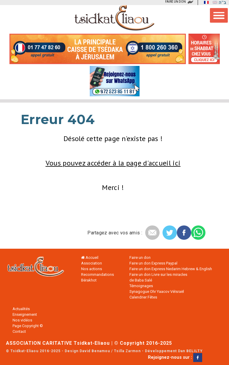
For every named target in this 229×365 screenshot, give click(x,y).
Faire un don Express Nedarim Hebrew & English (170, 269)
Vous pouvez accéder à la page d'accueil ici (113, 163)
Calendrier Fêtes (143, 297)
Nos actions (91, 269)
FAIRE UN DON (175, 1)
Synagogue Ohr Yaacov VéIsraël (156, 291)
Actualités (21, 309)
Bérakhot (89, 280)
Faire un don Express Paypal (153, 263)
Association (91, 263)
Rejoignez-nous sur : (175, 357)
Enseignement (25, 314)
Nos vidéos (22, 320)
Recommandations (97, 274)
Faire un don (140, 257)
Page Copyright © (28, 326)
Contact (19, 331)
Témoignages (141, 286)
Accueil (89, 257)
